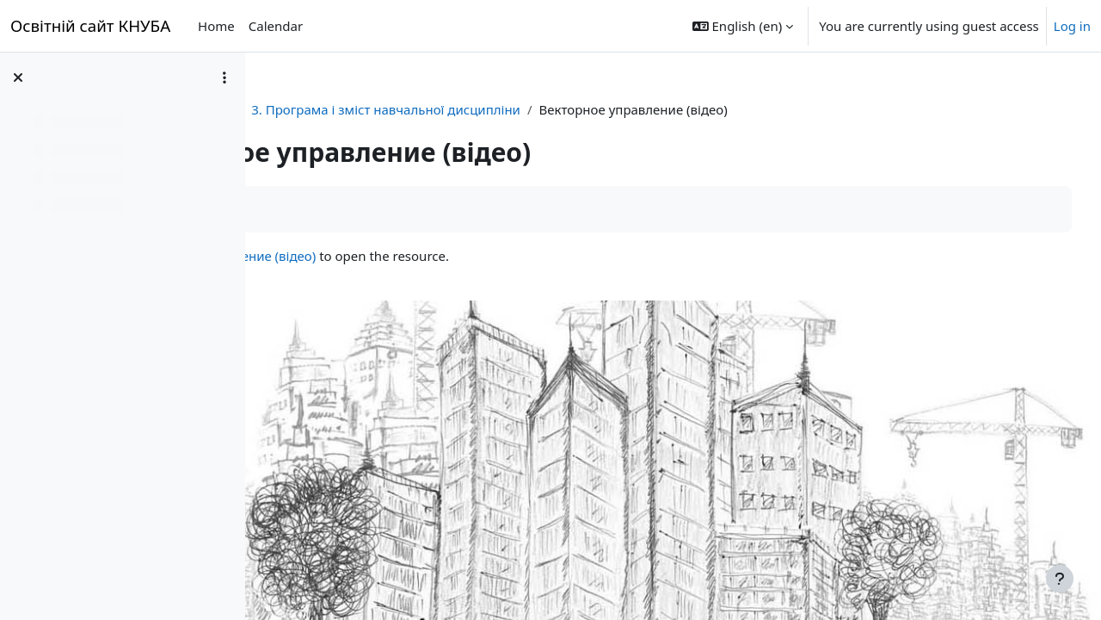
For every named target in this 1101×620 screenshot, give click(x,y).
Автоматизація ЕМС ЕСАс (356, 109)
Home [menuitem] (216, 25)
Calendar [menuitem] (276, 25)
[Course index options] (224, 77)
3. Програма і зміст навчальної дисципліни (588, 109)
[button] (742, 26)
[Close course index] (18, 77)
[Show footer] (1059, 578)
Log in (1072, 25)
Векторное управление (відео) (423, 255)
